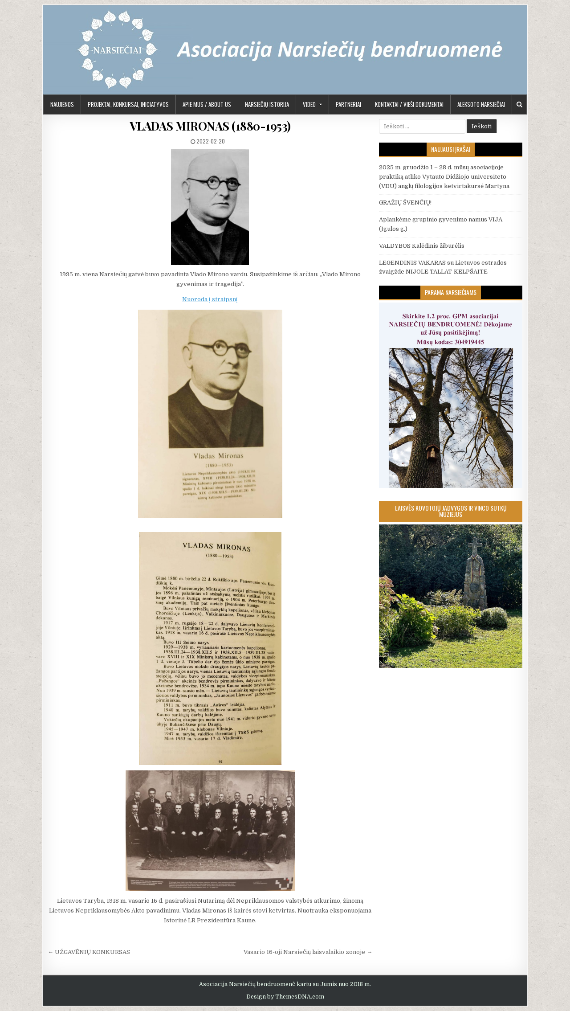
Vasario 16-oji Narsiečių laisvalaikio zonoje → (308, 952)
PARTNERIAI (348, 104)
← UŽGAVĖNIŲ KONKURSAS (89, 952)
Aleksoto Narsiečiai (481, 104)
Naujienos (62, 104)
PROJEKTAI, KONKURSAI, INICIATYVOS (128, 104)
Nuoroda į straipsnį (210, 299)
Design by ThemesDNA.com (285, 997)
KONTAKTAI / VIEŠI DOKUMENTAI (409, 104)
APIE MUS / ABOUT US (207, 104)
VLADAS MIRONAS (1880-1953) (210, 126)
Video (309, 104)
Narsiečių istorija (267, 104)
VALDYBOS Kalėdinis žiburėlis (421, 245)
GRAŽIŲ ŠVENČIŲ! (405, 202)
